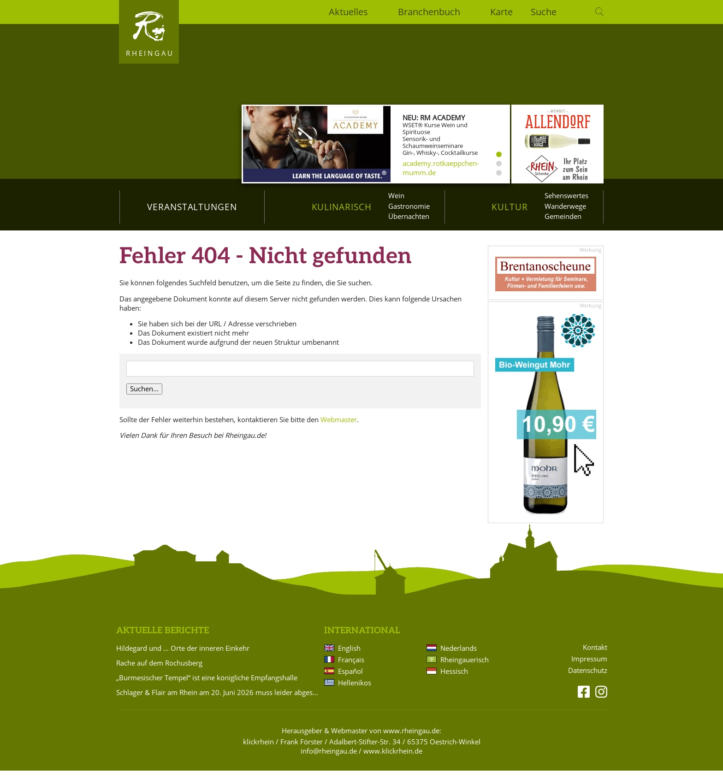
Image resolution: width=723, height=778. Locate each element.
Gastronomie (409, 206)
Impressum (589, 666)
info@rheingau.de (329, 758)
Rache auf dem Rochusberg (159, 670)
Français (351, 667)
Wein (396, 195)
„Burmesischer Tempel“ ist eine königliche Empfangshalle (206, 685)
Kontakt (595, 655)
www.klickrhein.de (392, 758)
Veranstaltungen (192, 206)
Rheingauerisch (464, 667)
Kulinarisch (342, 206)
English (349, 655)
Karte (501, 12)
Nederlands (458, 655)
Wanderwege (565, 206)
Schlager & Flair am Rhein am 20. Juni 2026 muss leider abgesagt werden (218, 700)
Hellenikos (354, 690)
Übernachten (408, 216)
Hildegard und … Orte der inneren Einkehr (182, 655)
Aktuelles (348, 12)
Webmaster (338, 426)
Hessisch (454, 679)
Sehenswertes (566, 195)
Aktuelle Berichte (162, 638)
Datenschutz (587, 678)
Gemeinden (563, 216)
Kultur (510, 206)
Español (350, 679)
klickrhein (258, 749)
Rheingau (150, 53)
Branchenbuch (429, 12)
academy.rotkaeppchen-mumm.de (441, 168)
